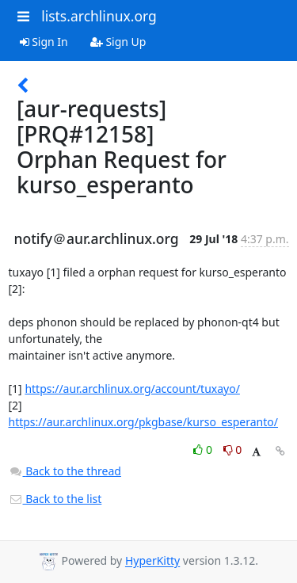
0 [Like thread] (204, 449)
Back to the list (55, 498)
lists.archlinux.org (99, 15)
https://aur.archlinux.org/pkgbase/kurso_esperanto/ (144, 421)
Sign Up (118, 41)
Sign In (44, 41)
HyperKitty (152, 561)
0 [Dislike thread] (232, 449)
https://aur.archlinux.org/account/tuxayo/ (132, 388)
